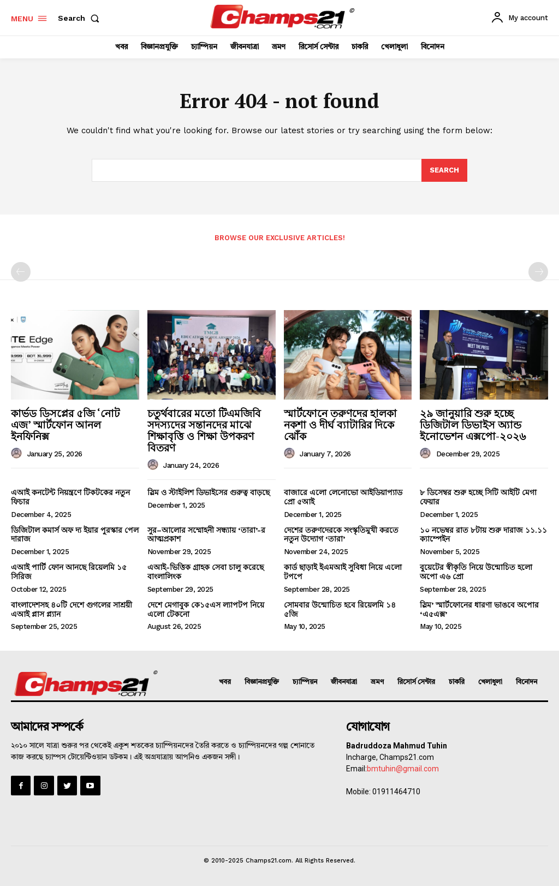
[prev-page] (21, 272)
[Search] (444, 170)
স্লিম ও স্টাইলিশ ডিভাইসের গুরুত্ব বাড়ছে (208, 492)
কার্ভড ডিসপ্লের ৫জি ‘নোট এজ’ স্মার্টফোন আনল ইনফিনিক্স (65, 424)
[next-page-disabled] (538, 272)
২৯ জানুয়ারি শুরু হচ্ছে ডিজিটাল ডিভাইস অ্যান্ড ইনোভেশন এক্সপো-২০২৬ (473, 424)
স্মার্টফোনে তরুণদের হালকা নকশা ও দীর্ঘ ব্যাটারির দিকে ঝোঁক (340, 424)
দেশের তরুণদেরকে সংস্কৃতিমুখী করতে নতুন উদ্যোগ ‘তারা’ (341, 535)
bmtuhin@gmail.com (403, 768)
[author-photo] (18, 454)
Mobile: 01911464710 (383, 791)
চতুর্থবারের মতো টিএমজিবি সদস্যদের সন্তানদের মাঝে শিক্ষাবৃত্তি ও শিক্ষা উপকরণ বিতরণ (204, 430)
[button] (81, 18)
